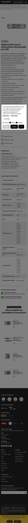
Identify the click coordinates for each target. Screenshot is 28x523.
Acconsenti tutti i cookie (6, 126)
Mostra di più (6, 118)
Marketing (20, 122)
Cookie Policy (6, 115)
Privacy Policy (14, 115)
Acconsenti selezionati (14, 127)
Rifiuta (21, 126)
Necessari (7, 122)
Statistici (13, 122)
